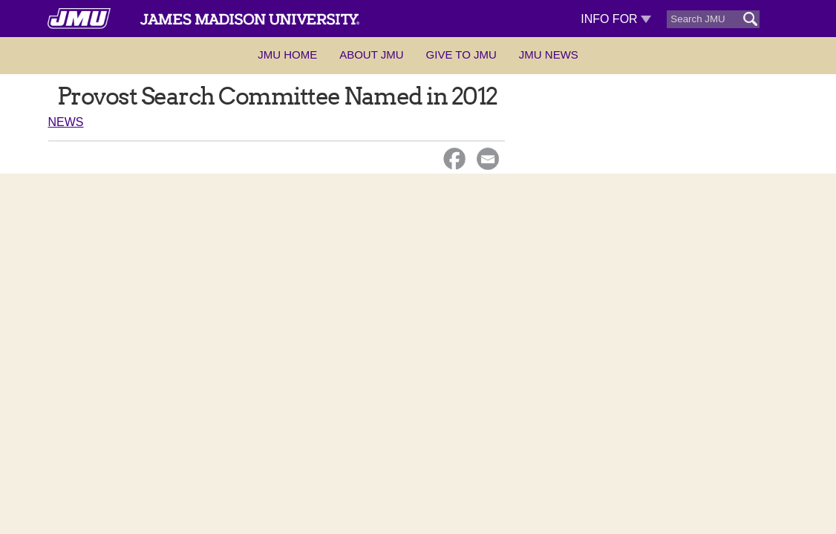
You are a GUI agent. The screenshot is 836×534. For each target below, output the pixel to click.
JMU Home (287, 54)
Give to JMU (461, 54)
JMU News (548, 54)
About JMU (371, 54)
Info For (616, 19)
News (66, 122)
